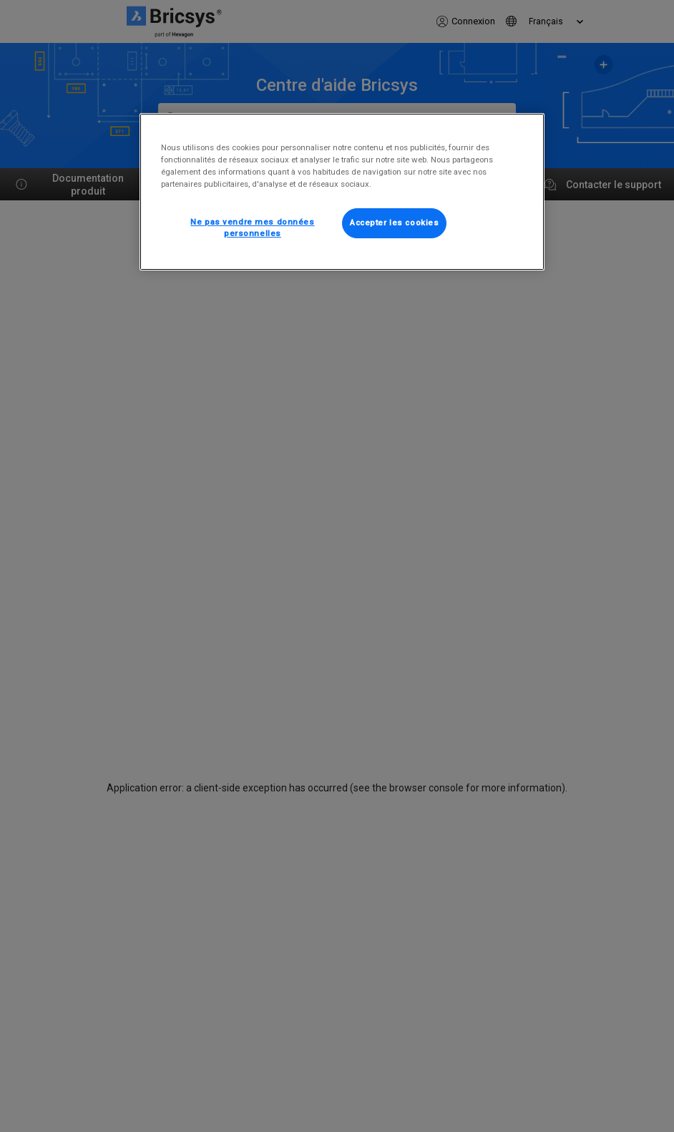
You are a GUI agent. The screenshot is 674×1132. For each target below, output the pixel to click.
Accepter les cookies (394, 223)
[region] (342, 191)
